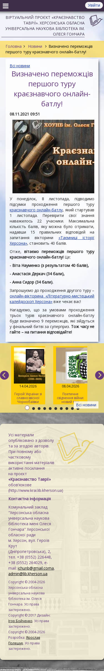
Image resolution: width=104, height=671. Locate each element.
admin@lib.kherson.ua (27, 573)
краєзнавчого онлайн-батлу (36, 209)
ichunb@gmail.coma (36, 568)
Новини (35, 46)
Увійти (94, 5)
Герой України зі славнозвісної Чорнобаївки (28, 375)
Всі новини (20, 65)
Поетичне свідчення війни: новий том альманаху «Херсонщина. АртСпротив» (70, 375)
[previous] (4, 375)
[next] (99, 375)
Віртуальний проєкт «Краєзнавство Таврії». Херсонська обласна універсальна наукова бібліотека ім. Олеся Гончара (45, 26)
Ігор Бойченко (20, 621)
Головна (14, 46)
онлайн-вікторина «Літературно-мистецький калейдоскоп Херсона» (52, 298)
